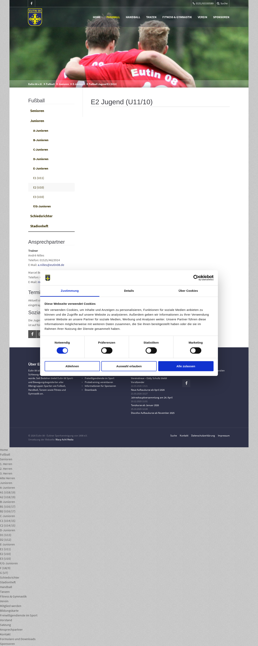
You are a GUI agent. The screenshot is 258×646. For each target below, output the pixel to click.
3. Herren (6, 473)
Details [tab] (129, 290)
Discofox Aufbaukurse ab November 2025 (152, 413)
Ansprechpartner (11, 629)
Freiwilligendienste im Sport (99, 378)
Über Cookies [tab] (188, 290)
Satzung (5, 625)
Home (97, 17)
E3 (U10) (38, 197)
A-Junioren (40, 130)
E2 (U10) (38, 187)
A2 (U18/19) (7, 497)
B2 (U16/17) (7, 511)
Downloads (91, 390)
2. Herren (6, 469)
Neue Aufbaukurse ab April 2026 (148, 390)
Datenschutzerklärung (203, 435)
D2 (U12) (5, 540)
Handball (133, 17)
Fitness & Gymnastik (177, 17)
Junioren (64, 84)
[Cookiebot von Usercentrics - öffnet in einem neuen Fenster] (196, 278)
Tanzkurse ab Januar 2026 (145, 405)
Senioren (37, 110)
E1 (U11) (38, 178)
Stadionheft (39, 226)
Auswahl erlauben (129, 366)
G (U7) (4, 573)
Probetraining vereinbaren (99, 382)
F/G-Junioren (42, 206)
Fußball (113, 17)
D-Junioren (40, 159)
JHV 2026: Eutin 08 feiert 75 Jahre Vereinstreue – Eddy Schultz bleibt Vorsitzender (149, 378)
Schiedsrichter (41, 216)
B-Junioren (40, 140)
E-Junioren (79, 84)
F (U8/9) (5, 568)
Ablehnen (72, 366)
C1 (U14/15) (7, 521)
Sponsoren (222, 17)
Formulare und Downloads (18, 639)
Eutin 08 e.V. (35, 84)
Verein (203, 17)
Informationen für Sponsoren (100, 386)
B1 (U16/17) (7, 506)
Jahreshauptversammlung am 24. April (151, 397)
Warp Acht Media (64, 439)
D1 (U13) (5, 535)
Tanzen (152, 17)
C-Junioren (40, 149)
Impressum (224, 435)
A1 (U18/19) (7, 492)
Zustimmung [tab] (70, 290)
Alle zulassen (185, 366)
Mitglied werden (10, 606)
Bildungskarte (9, 610)
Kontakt (184, 435)
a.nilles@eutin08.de (51, 265)
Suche (173, 435)
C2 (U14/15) (7, 525)
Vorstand (6, 620)
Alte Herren (7, 478)
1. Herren (6, 464)
